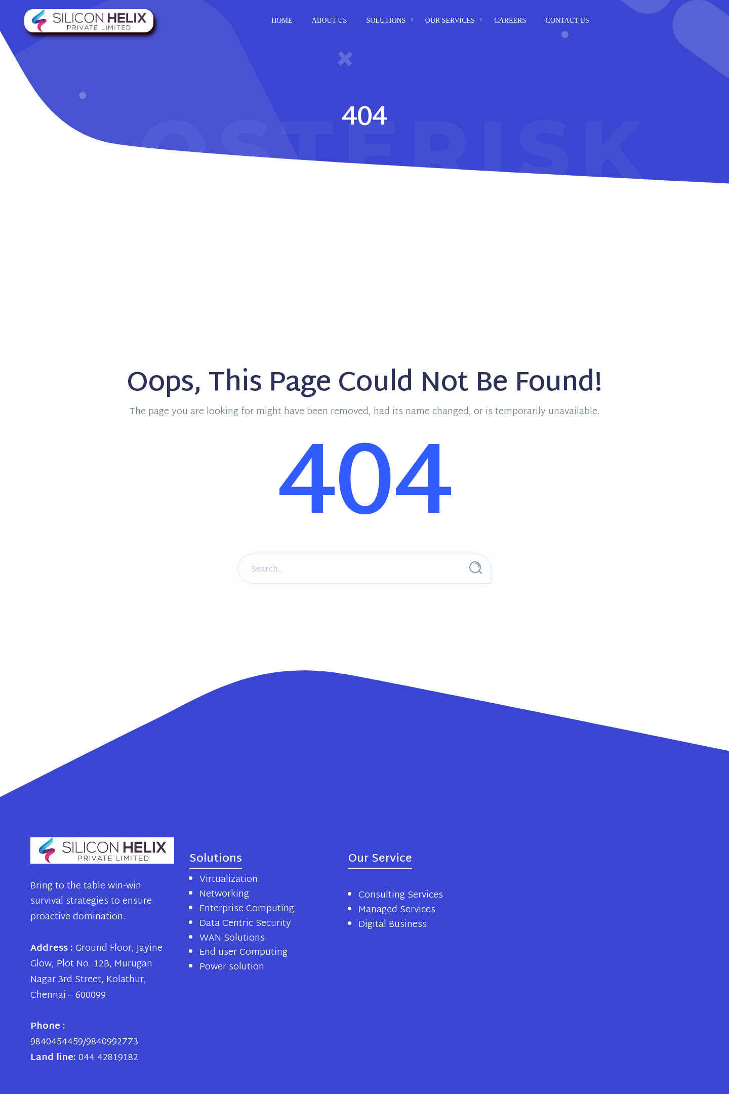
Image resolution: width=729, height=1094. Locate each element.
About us (329, 20)
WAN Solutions (232, 938)
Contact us (567, 20)
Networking (224, 894)
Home (281, 20)
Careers (510, 20)
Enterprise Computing (246, 909)
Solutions (386, 20)
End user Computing (243, 952)
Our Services (450, 20)
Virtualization (228, 879)
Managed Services (396, 910)
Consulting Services (400, 895)
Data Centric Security (245, 923)
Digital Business (392, 924)
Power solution (231, 967)
